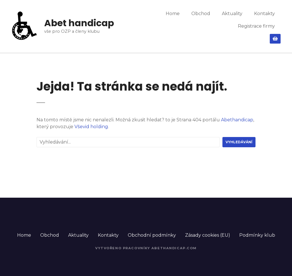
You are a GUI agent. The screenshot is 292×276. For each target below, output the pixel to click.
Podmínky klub (257, 235)
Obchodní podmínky (152, 235)
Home (173, 13)
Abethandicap (237, 119)
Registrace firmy (256, 26)
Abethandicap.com (174, 248)
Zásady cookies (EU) (207, 235)
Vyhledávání (239, 142)
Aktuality (232, 13)
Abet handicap (79, 23)
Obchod (200, 13)
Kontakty (264, 13)
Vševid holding (91, 126)
